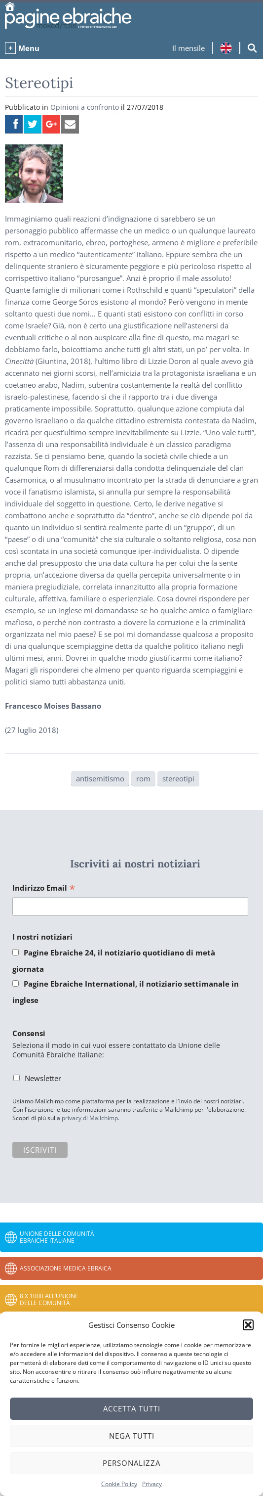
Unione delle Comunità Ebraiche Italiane (57, 1237)
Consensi (28, 1033)
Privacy (152, 1484)
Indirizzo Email (43, 888)
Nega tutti (131, 1436)
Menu (28, 48)
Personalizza (131, 1463)
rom (143, 778)
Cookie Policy (119, 1484)
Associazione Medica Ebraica (66, 1268)
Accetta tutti (131, 1408)
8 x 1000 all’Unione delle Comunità (49, 1299)
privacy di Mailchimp (90, 1118)
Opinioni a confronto (84, 107)
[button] (248, 1325)
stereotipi (178, 778)
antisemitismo (100, 778)
